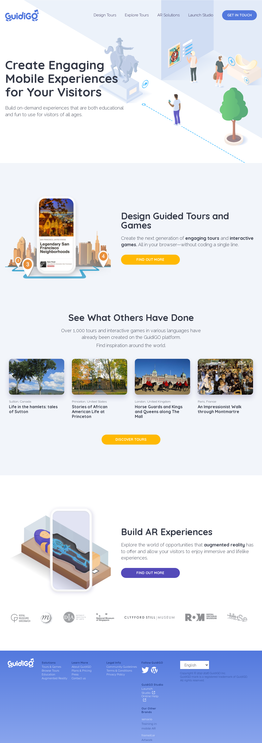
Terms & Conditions (119, 670)
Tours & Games (51, 667)
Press (75, 674)
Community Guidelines (121, 667)
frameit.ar (148, 713)
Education (48, 674)
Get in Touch (239, 15)
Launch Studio (200, 15)
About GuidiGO (81, 667)
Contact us (79, 678)
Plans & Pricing (82, 670)
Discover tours (131, 439)
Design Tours (105, 15)
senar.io (146, 697)
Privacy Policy (115, 674)
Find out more (150, 259)
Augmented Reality (54, 678)
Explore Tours (137, 15)
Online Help (149, 674)
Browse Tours (50, 670)
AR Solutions (168, 15)
